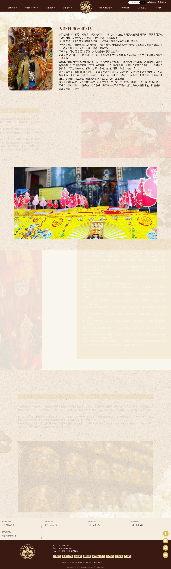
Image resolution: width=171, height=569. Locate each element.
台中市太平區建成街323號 (68, 551)
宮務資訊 (11, 8)
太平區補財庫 (98, 562)
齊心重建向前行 (105, 8)
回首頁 (158, 8)
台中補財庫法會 (88, 562)
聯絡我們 (125, 8)
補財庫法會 (70, 562)
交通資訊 (142, 8)
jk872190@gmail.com (67, 548)
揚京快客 (78, 567)
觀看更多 (124, 351)
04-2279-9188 (64, 545)
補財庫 (64, 562)
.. (92, 567)
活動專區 (66, 8)
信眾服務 (49, 8)
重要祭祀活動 (30, 8)
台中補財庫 (78, 562)
